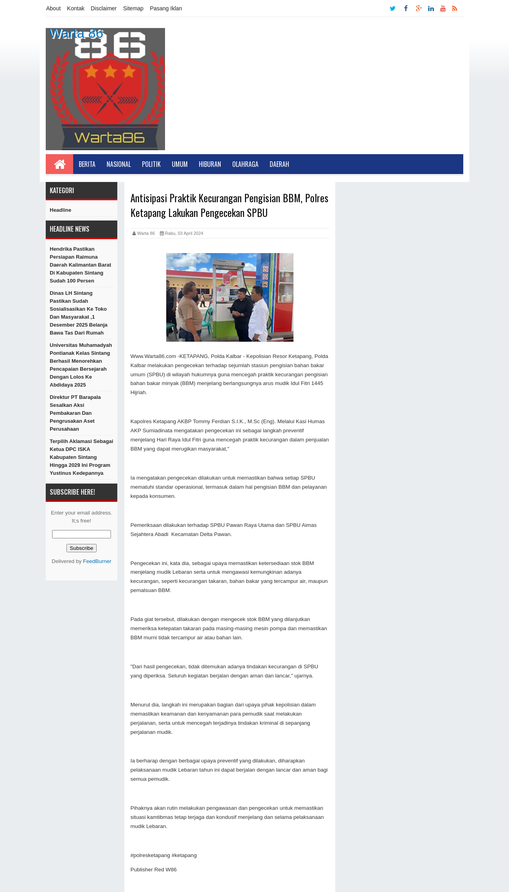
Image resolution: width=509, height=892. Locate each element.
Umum (180, 164)
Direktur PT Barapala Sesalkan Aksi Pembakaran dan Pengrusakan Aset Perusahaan (75, 413)
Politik (151, 164)
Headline (60, 210)
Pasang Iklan (166, 8)
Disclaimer (104, 8)
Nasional (119, 164)
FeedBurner (97, 561)
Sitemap (133, 8)
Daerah (279, 164)
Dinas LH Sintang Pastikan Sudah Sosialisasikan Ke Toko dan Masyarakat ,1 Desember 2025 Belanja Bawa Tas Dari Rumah (78, 313)
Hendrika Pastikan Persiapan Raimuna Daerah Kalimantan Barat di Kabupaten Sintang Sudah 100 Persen (80, 265)
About (53, 8)
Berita (87, 164)
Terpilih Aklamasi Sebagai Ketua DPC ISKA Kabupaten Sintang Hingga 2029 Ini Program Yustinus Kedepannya (81, 457)
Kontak (76, 8)
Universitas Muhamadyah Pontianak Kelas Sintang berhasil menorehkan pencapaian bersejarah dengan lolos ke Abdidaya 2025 (81, 365)
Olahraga (245, 164)
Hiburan (210, 164)
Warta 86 (76, 33)
